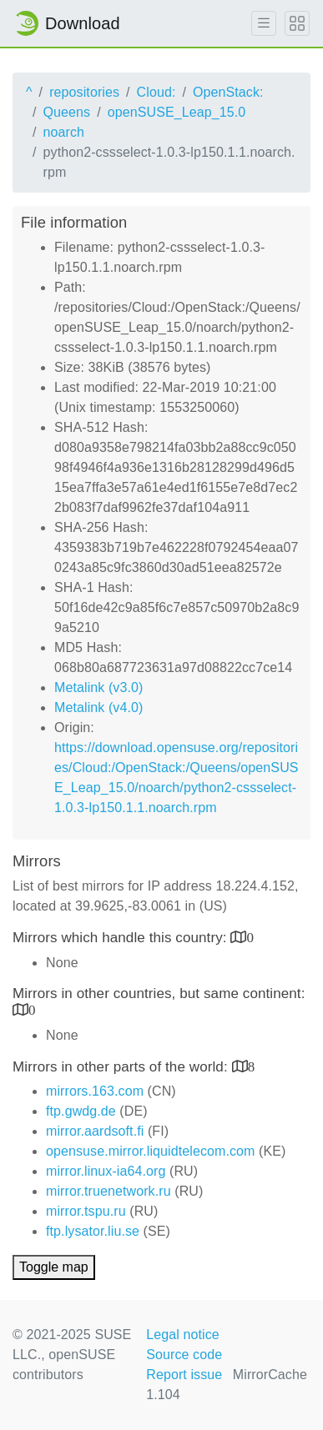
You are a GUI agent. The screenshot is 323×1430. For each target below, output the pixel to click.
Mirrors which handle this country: (121, 938)
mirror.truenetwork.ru (108, 1191)
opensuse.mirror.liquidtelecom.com (150, 1151)
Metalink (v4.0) (98, 707)
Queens (67, 112)
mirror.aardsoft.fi (95, 1131)
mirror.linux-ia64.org (105, 1171)
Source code (184, 1354)
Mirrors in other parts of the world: (122, 1067)
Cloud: (156, 92)
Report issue (184, 1374)
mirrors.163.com (95, 1091)
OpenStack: (228, 92)
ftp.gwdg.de (81, 1111)
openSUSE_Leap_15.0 (177, 112)
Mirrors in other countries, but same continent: (159, 993)
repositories (84, 92)
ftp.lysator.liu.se (92, 1231)
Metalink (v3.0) (98, 687)
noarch (64, 132)
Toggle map (53, 1267)
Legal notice (183, 1334)
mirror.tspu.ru (86, 1211)
